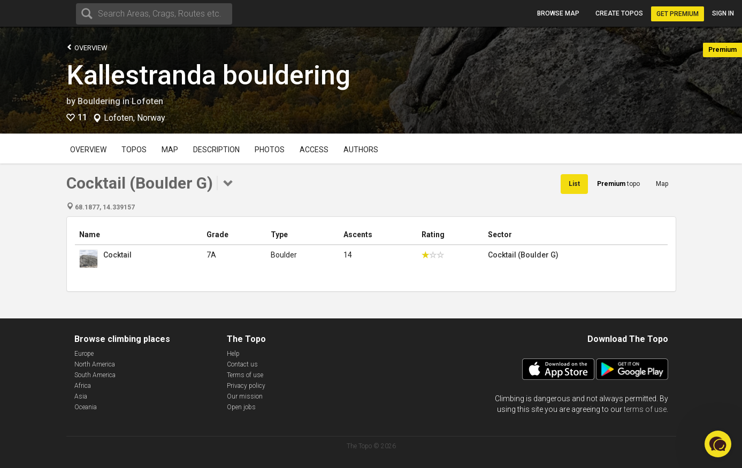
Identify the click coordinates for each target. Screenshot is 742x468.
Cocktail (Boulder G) (523, 255)
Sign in (723, 13)
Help (233, 353)
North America (94, 364)
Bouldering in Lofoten (120, 101)
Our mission (245, 396)
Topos (134, 149)
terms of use (645, 409)
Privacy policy (246, 385)
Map (170, 149)
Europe (84, 353)
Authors (360, 149)
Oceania (85, 407)
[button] (718, 444)
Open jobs (241, 407)
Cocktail (117, 255)
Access (314, 149)
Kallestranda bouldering (208, 75)
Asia (80, 396)
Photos (270, 149)
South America (95, 375)
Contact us (242, 364)
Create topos (619, 13)
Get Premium (677, 14)
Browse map (558, 13)
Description (216, 149)
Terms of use (245, 375)
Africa (82, 385)
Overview (87, 47)
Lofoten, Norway (134, 118)
